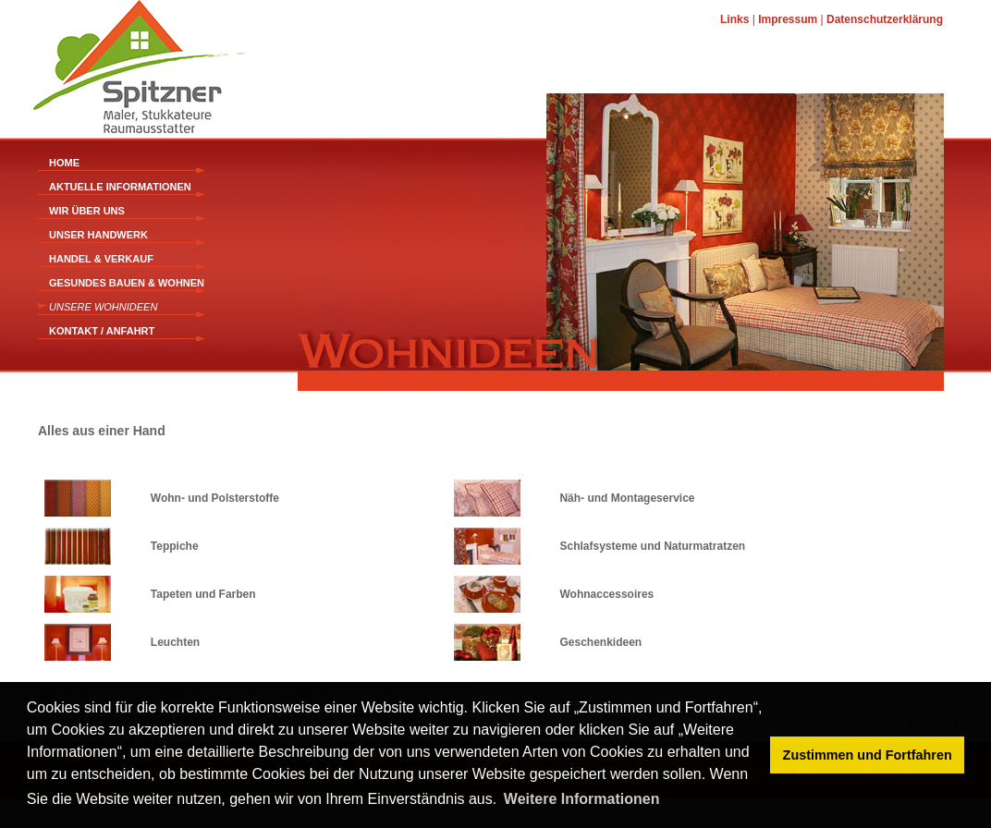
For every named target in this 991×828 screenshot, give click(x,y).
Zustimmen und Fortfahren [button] (867, 755)
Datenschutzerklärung (884, 19)
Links (734, 19)
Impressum (787, 19)
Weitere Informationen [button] (582, 799)
